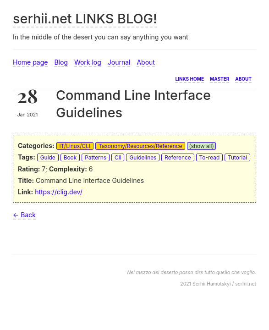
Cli (118, 157)
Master (219, 78)
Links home (189, 78)
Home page (30, 62)
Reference (178, 157)
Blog (61, 62)
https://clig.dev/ (58, 192)
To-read (209, 157)
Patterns (95, 157)
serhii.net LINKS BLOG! (85, 19)
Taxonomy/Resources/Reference (140, 146)
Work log (87, 62)
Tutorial (237, 157)
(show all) (201, 146)
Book (70, 157)
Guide (47, 157)
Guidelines (142, 157)
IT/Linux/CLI (75, 146)
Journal (119, 62)
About (145, 62)
